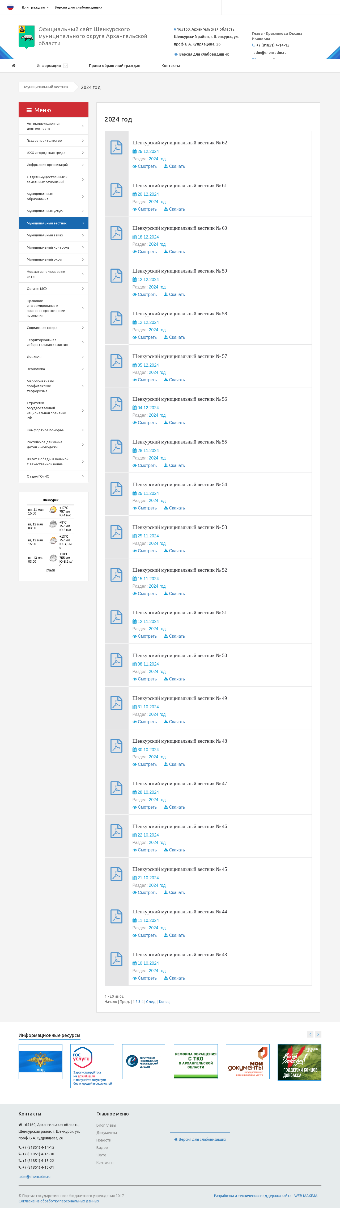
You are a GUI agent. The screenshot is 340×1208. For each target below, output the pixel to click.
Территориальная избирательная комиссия (47, 342)
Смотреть (147, 166)
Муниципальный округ (45, 259)
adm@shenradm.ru (34, 1176)
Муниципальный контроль (48, 247)
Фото (101, 1155)
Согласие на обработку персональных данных (59, 1201)
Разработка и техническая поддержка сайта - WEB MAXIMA (265, 1196)
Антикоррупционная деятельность (43, 126)
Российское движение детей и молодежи (44, 444)
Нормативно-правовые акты (46, 274)
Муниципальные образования (40, 196)
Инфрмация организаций (47, 164)
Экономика (36, 369)
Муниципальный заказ (45, 235)
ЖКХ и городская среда (46, 152)
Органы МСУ (37, 288)
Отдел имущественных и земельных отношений (47, 179)
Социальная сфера (42, 327)
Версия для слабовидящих (78, 7)
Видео (102, 1148)
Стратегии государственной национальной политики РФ (46, 410)
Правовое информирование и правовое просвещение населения (46, 308)
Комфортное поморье (45, 430)
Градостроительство (44, 140)
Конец (164, 1002)
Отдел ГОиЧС (38, 476)
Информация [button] (52, 66)
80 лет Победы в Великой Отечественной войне (48, 461)
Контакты (171, 66)
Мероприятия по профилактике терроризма (40, 386)
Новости (103, 1140)
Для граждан (33, 7)
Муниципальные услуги (45, 211)
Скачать (177, 166)
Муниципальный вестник (46, 87)
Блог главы (106, 1125)
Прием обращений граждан (114, 66)
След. (151, 1002)
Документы (106, 1133)
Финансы (34, 357)
